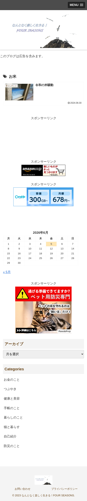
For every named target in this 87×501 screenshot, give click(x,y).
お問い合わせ (22, 488)
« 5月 (7, 272)
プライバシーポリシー (64, 488)
